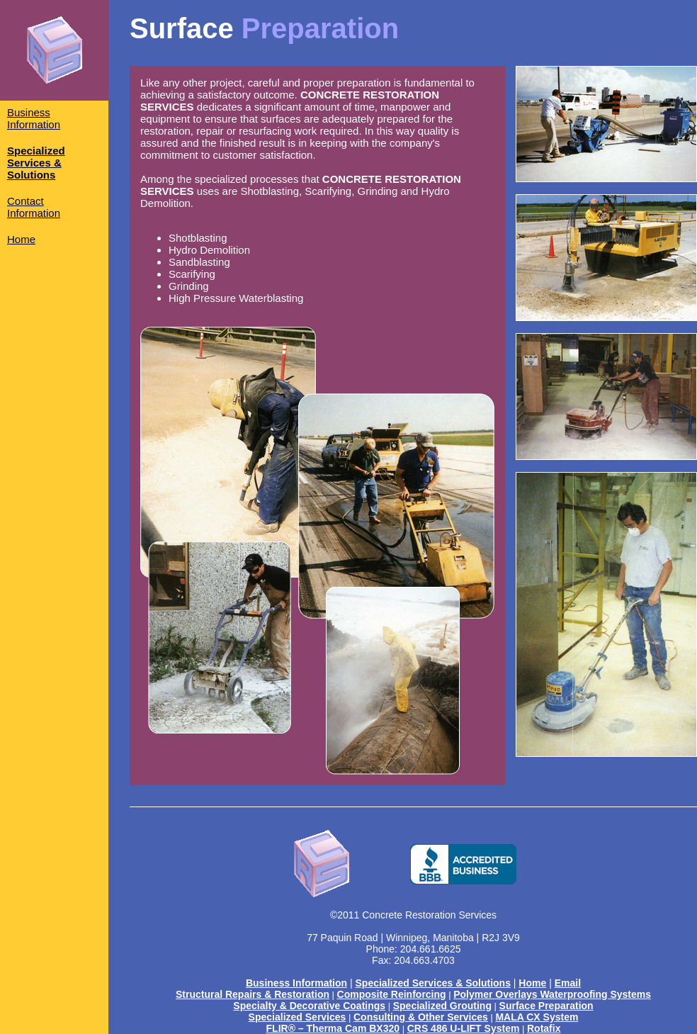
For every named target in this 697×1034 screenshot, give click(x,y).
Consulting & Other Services (420, 1017)
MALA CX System (536, 1017)
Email (568, 983)
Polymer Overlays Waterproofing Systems (552, 994)
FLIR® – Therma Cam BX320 (333, 1028)
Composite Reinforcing (391, 994)
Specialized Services (297, 1017)
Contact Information (33, 207)
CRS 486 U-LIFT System (463, 1028)
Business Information (33, 118)
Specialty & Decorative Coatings (309, 1005)
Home (21, 239)
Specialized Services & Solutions (36, 163)
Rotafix (543, 1028)
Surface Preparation (546, 1005)
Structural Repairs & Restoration (252, 994)
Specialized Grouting (442, 1005)
